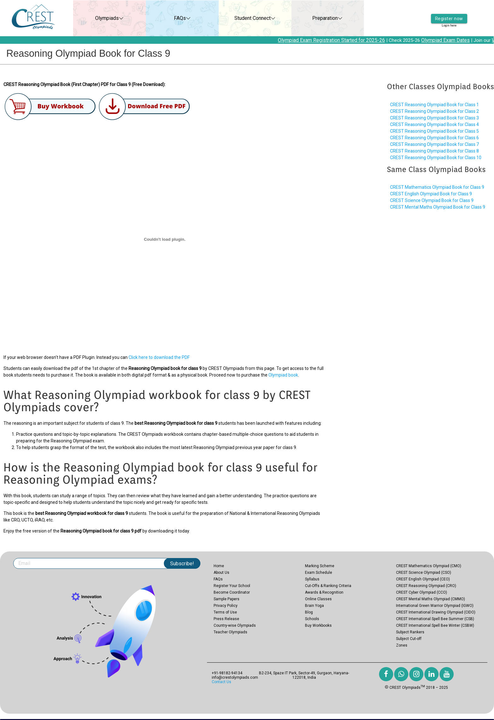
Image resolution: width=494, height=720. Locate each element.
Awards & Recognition (324, 592)
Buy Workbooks (318, 625)
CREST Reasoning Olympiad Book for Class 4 (434, 124)
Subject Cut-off (409, 638)
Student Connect (246, 18)
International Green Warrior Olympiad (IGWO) (435, 605)
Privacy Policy (226, 605)
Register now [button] (449, 14)
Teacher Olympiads (230, 632)
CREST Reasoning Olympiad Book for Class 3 (434, 117)
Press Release (226, 619)
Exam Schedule (318, 572)
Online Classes (318, 599)
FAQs (173, 18)
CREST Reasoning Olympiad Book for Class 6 (434, 137)
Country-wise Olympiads (235, 625)
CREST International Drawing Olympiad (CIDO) (435, 612)
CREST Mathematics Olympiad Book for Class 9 (437, 187)
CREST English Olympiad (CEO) (423, 579)
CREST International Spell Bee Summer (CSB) (435, 619)
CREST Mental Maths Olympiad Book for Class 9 (437, 207)
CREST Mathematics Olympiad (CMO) (428, 566)
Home (219, 566)
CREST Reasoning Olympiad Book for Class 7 (434, 144)
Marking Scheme (319, 566)
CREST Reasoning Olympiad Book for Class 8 (434, 150)
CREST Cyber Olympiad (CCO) (421, 592)
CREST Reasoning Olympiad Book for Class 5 (434, 131)
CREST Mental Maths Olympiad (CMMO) (430, 599)
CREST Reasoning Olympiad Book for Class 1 (434, 104)
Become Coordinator (232, 592)
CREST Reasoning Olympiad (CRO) (426, 586)
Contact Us (221, 682)
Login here (449, 22)
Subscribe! (182, 564)
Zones (401, 645)
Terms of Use (225, 612)
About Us (221, 572)
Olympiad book (283, 374)
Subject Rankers (410, 632)
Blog (309, 612)
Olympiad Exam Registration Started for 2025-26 (338, 40)
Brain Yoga (314, 605)
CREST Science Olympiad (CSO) (423, 572)
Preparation (318, 18)
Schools (312, 619)
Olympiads (100, 18)
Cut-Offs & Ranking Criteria (328, 586)
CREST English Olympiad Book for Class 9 (431, 193)
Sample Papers (226, 599)
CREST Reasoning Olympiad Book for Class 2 (434, 111)
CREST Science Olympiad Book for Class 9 (432, 200)
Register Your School (232, 586)
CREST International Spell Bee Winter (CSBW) (435, 625)
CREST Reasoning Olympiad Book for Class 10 (435, 157)
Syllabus (312, 579)
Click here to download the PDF (159, 357)
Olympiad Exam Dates (452, 40)
